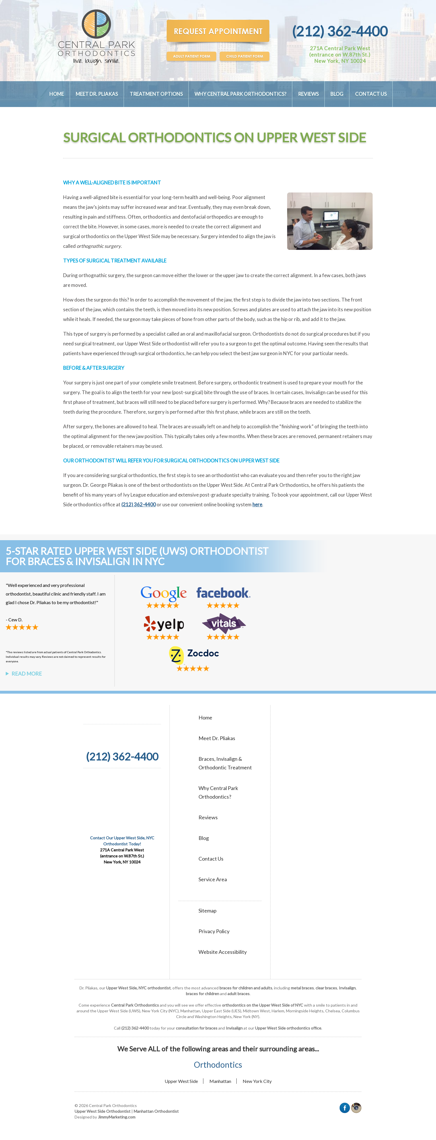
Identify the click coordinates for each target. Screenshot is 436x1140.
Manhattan (220, 1081)
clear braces (326, 987)
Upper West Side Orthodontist (103, 1111)
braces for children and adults (245, 987)
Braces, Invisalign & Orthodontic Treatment (225, 763)
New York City (257, 1081)
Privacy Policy (213, 931)
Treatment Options (156, 94)
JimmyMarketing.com (116, 1116)
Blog (336, 94)
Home (56, 94)
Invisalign (347, 987)
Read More (26, 673)
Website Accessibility (222, 952)
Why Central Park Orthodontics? (240, 94)
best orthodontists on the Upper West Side (197, 485)
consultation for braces (196, 1028)
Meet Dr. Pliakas (97, 94)
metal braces (302, 987)
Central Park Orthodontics (280, 485)
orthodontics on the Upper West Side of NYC (262, 1005)
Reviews (308, 94)
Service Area (212, 879)
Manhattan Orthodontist (156, 1111)
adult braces (238, 993)
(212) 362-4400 (340, 31)
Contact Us (371, 94)
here (257, 504)
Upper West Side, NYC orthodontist (138, 987)
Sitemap (207, 910)
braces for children (202, 993)
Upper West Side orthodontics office (288, 1028)
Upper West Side (181, 1081)
